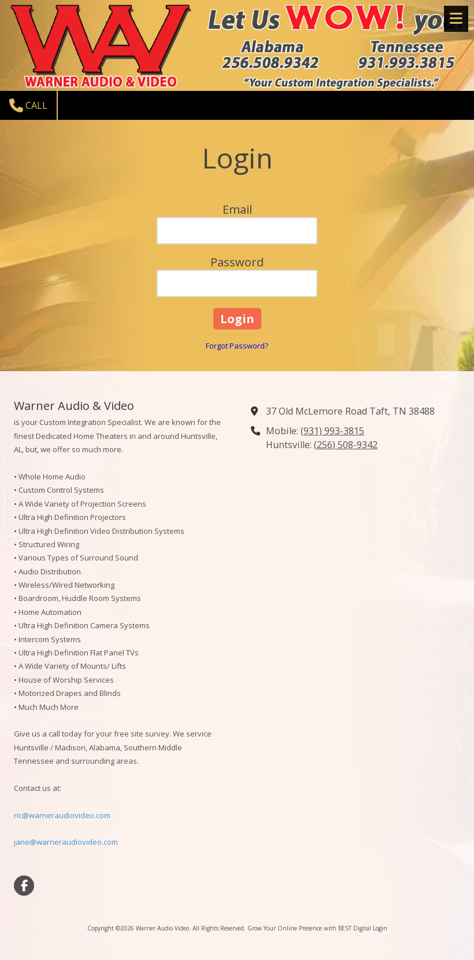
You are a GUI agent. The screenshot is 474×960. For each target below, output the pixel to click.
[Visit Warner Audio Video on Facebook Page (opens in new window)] (24, 885)
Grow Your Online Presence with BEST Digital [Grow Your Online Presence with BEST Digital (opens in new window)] (309, 928)
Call (28, 105)
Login (380, 928)
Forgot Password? (237, 345)
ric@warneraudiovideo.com (62, 815)
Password (237, 262)
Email (237, 209)
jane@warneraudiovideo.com (66, 842)
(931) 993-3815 (332, 430)
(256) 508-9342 (345, 444)
